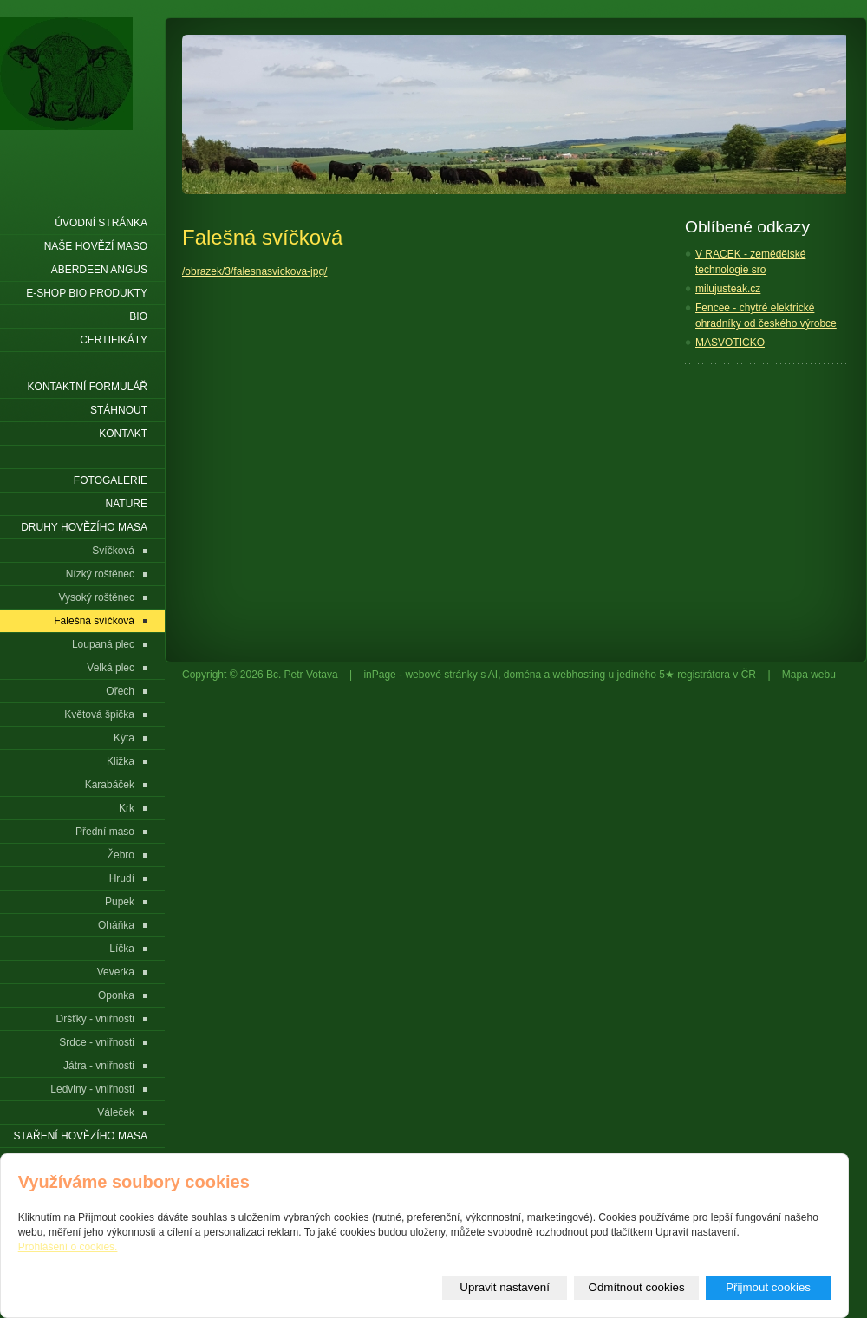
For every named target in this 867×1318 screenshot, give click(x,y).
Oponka (116, 995)
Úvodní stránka (101, 223)
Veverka (115, 972)
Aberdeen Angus (99, 270)
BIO (138, 316)
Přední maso (104, 831)
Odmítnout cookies (637, 1287)
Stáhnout (118, 410)
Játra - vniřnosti (98, 1066)
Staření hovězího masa (80, 1136)
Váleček (115, 1112)
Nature (126, 504)
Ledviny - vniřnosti (92, 1089)
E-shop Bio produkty (86, 293)
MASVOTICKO (730, 342)
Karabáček (109, 785)
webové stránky (441, 675)
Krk (126, 808)
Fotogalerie (110, 480)
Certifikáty (113, 340)
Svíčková (113, 551)
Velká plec (110, 668)
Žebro (121, 855)
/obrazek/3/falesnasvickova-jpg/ (254, 271)
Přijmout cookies (768, 1287)
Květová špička (99, 714)
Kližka (120, 761)
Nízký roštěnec (100, 574)
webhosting (579, 675)
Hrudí (121, 878)
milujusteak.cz (727, 289)
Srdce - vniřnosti (96, 1042)
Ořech (120, 691)
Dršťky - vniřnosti (94, 1019)
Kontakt (123, 433)
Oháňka (116, 925)
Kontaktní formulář (87, 387)
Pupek (119, 902)
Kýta (124, 738)
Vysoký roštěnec (96, 597)
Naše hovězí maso (95, 246)
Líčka (121, 949)
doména (522, 675)
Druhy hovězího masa (84, 527)
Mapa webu (809, 675)
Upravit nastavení (505, 1287)
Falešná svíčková (94, 621)
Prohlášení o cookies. (68, 1247)
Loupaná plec (103, 644)
